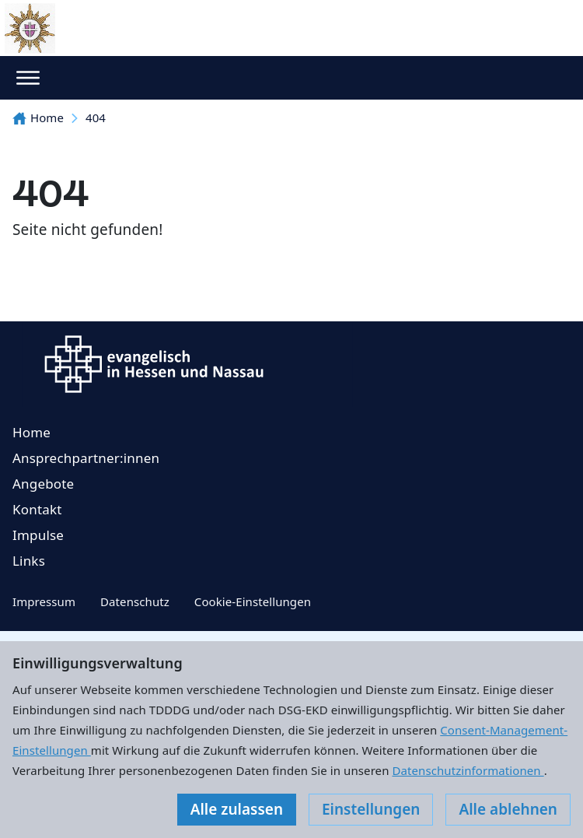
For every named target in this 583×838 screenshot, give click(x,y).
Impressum (43, 601)
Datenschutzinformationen (467, 770)
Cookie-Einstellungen (252, 601)
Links (28, 561)
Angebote (43, 484)
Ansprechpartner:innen (85, 458)
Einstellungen (371, 809)
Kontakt (37, 509)
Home (38, 117)
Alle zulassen (236, 809)
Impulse (38, 535)
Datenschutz (134, 601)
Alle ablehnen (508, 809)
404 (96, 117)
